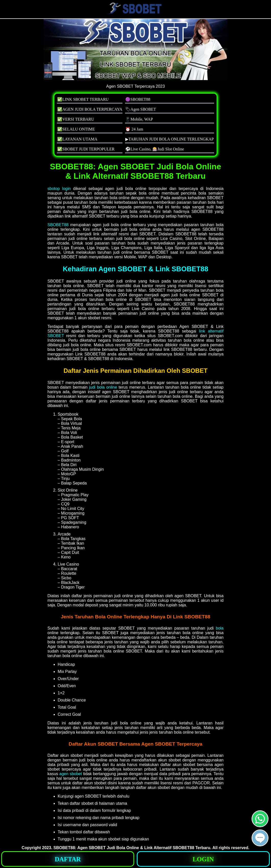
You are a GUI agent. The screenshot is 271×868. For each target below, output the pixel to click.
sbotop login (59, 188)
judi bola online (103, 387)
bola (220, 628)
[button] (260, 838)
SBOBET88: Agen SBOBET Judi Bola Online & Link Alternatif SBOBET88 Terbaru (131, 848)
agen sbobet (70, 774)
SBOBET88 (58, 225)
